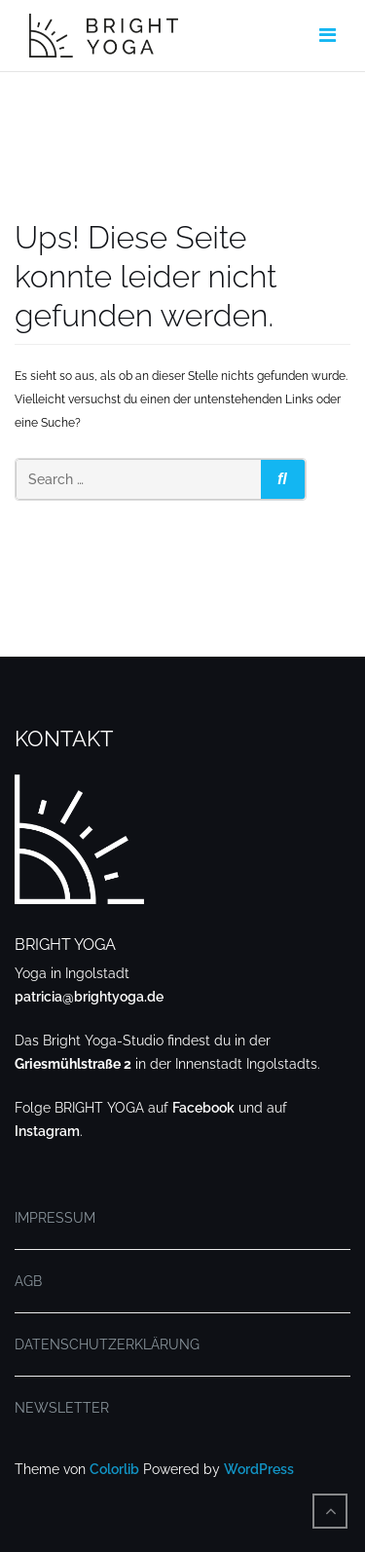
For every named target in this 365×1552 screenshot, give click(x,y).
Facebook (203, 1108)
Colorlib (114, 1469)
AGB (28, 1281)
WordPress (259, 1469)
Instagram (47, 1131)
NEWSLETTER (62, 1408)
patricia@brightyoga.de (89, 996)
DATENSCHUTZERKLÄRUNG (107, 1344)
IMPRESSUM (55, 1218)
